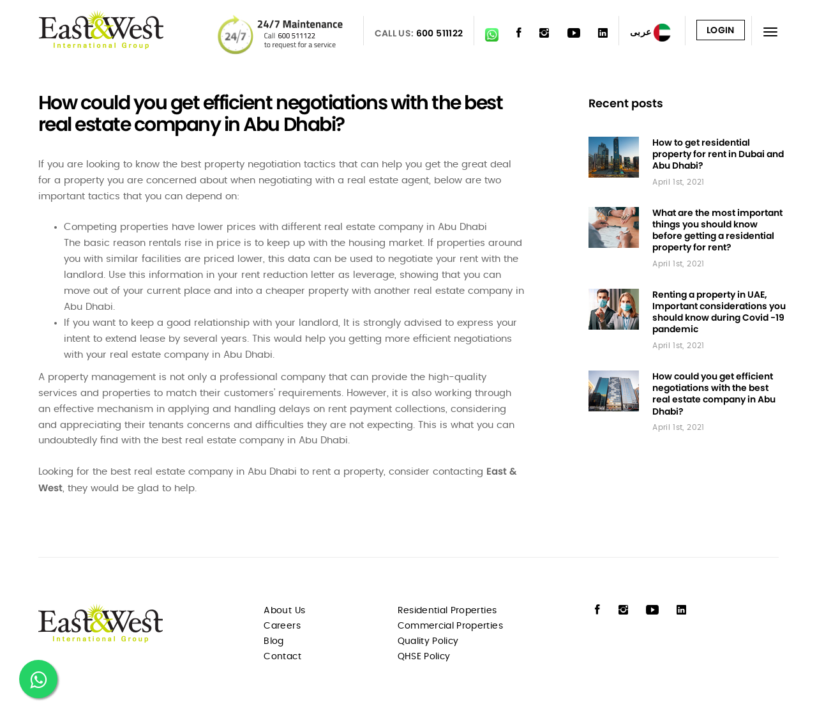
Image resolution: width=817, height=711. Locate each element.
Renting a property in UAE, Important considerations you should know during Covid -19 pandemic (719, 312)
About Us (284, 610)
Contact (282, 656)
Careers (282, 626)
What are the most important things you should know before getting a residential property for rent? (717, 230)
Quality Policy (428, 641)
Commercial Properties (450, 626)
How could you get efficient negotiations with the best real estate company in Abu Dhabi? (714, 394)
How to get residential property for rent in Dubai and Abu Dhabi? (718, 154)
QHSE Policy (424, 656)
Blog (273, 641)
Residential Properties (447, 610)
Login (721, 30)
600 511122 (439, 33)
